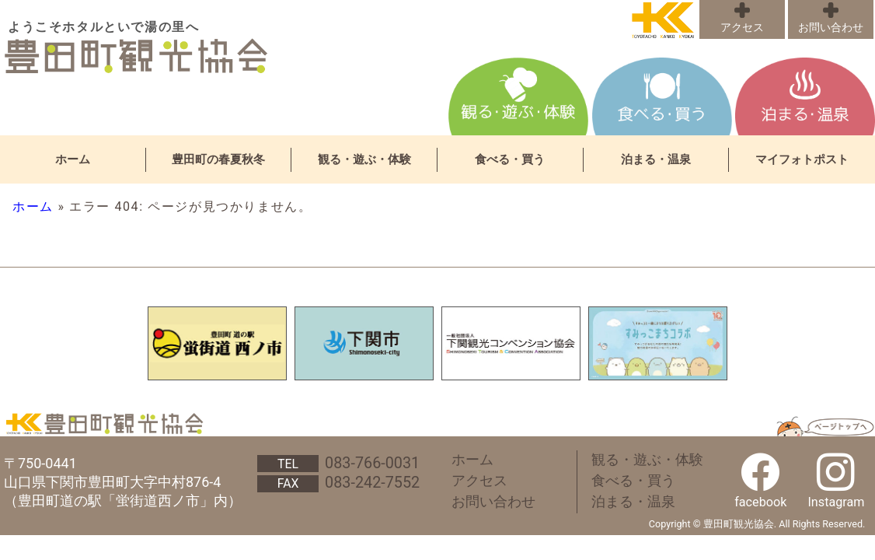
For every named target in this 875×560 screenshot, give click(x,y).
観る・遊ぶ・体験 (364, 159)
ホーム (72, 159)
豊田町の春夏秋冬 (218, 159)
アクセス (742, 27)
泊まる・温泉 (656, 159)
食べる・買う (510, 159)
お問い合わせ (830, 27)
